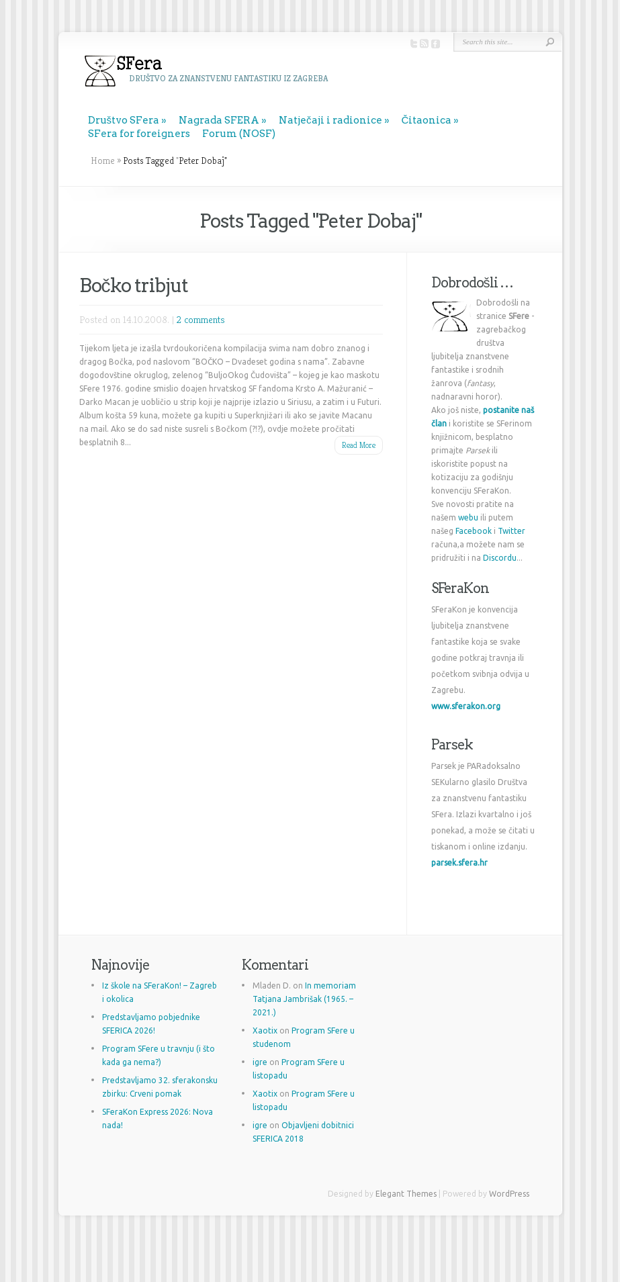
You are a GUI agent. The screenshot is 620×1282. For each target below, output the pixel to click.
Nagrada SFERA (219, 120)
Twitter (511, 530)
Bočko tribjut (133, 285)
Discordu (500, 557)
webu (468, 517)
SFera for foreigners (139, 134)
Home (103, 160)
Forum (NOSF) (238, 134)
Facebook (473, 530)
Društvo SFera (124, 120)
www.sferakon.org (465, 706)
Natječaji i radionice (330, 120)
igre (260, 1062)
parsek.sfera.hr (459, 862)
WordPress (509, 1193)
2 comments (201, 319)
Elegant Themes (406, 1193)
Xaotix (265, 1030)
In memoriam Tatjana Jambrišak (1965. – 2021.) (304, 999)
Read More (358, 445)
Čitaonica (427, 120)
